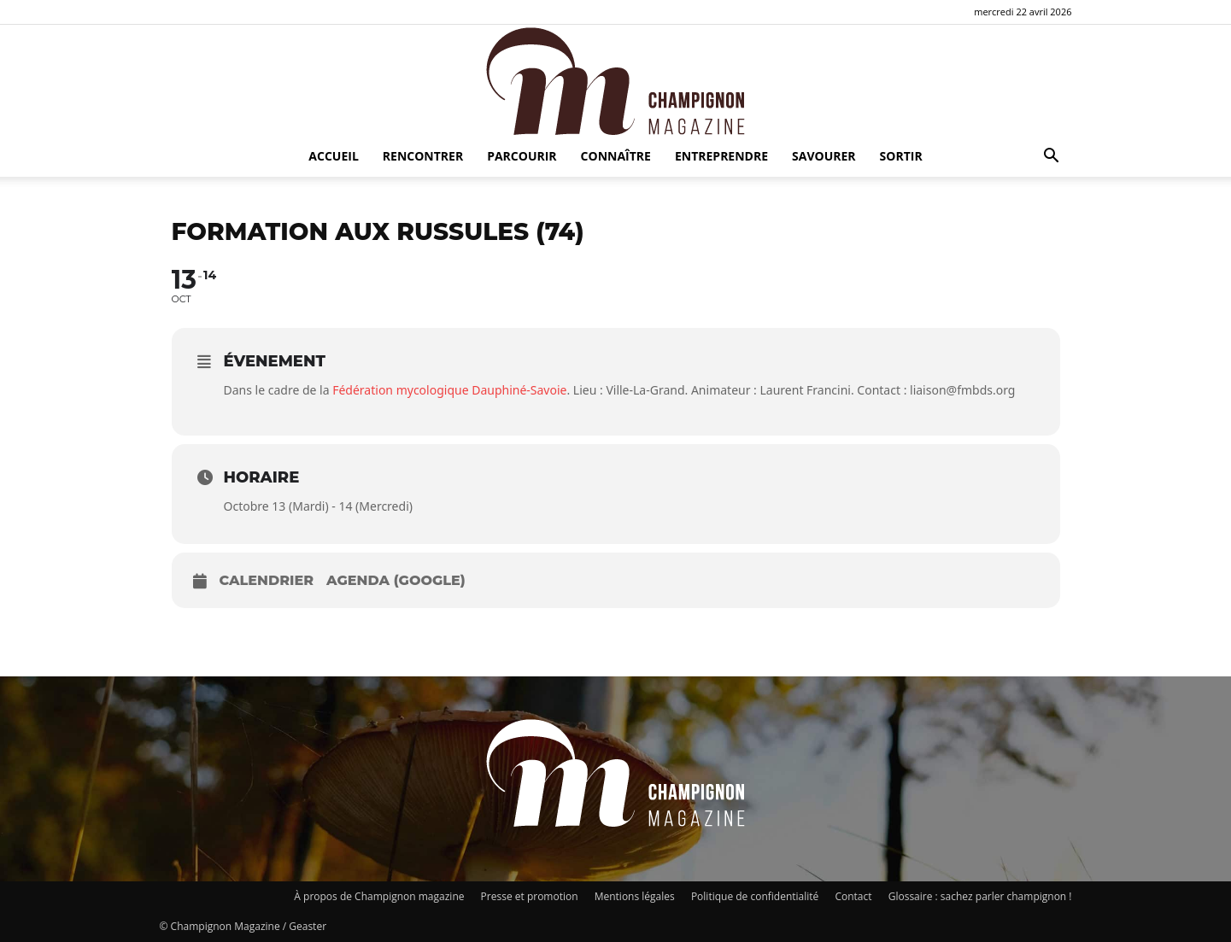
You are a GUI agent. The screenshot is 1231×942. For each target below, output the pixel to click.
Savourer (824, 156)
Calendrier (267, 580)
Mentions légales (635, 896)
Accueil (333, 156)
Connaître (616, 156)
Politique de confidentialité (754, 896)
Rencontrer (423, 156)
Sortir (901, 156)
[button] (1051, 157)
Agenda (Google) (396, 580)
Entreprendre (721, 156)
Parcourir (521, 156)
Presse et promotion (529, 896)
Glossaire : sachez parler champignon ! (980, 896)
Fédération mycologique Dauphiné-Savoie (449, 390)
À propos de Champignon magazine (379, 896)
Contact (853, 896)
